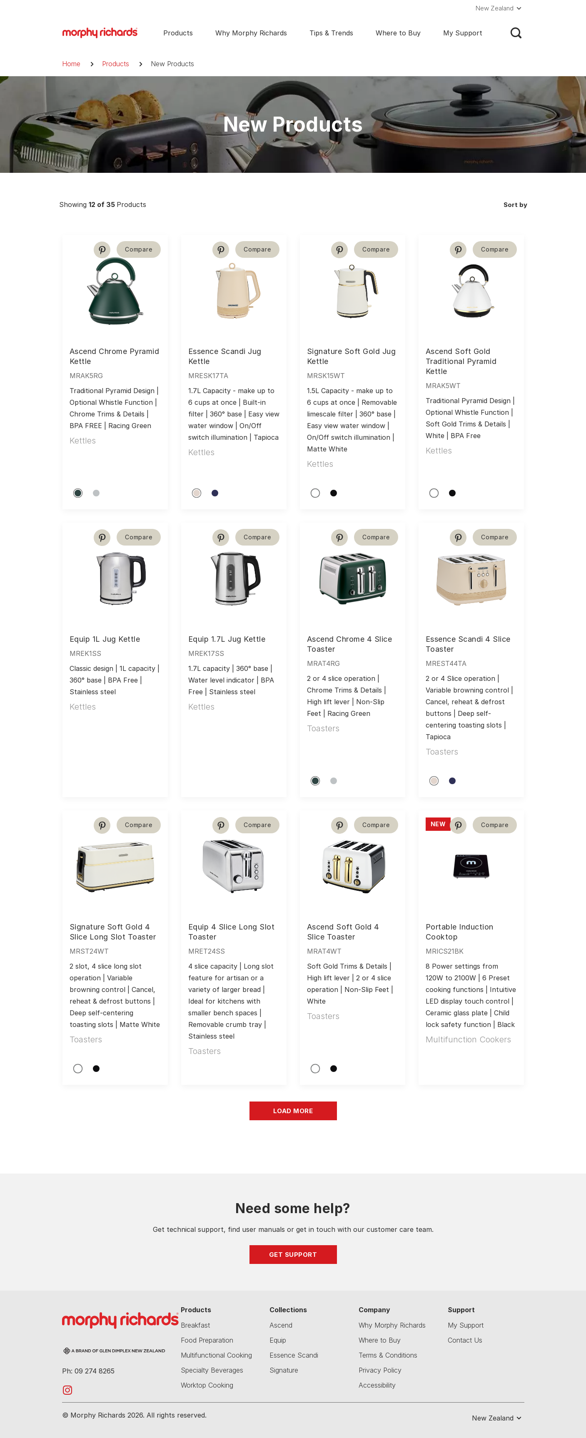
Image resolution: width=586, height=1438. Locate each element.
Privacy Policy (380, 1370)
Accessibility (377, 1385)
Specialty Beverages (212, 1370)
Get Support (293, 1255)
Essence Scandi (293, 1355)
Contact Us (465, 1340)
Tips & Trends (331, 33)
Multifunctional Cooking (216, 1355)
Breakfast (195, 1325)
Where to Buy (398, 33)
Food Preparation (207, 1340)
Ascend (280, 1325)
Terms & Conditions (388, 1355)
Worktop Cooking (207, 1385)
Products (178, 33)
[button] (500, 8)
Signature (283, 1370)
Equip (277, 1340)
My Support (462, 33)
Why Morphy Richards (251, 33)
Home (71, 64)
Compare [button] (138, 249)
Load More (293, 1111)
